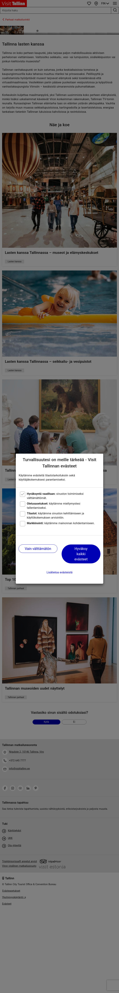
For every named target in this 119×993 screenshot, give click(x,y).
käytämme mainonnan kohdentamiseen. (61, 523)
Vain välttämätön (38, 549)
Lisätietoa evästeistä (59, 572)
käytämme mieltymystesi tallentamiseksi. (53, 505)
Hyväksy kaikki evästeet (81, 554)
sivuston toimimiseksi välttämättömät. (55, 496)
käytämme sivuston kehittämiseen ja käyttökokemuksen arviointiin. (55, 515)
